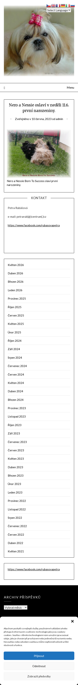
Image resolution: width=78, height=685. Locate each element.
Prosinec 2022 (17, 500)
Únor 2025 (14, 332)
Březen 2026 (15, 281)
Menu (70, 87)
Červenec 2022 (17, 526)
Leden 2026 (15, 290)
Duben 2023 (15, 467)
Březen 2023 (15, 475)
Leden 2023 (15, 492)
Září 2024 (14, 349)
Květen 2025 (16, 323)
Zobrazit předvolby (39, 676)
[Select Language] (58, 10)
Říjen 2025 (14, 307)
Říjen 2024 (14, 340)
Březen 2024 (15, 399)
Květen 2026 (16, 265)
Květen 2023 (16, 458)
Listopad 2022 (17, 509)
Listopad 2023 (17, 416)
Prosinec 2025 (17, 298)
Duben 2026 (15, 273)
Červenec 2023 (17, 442)
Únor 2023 (14, 484)
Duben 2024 (15, 391)
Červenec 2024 (17, 366)
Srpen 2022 (15, 517)
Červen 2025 (16, 315)
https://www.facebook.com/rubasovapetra (34, 225)
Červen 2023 (16, 450)
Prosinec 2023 (17, 408)
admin (59, 119)
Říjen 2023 (14, 425)
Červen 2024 (16, 374)
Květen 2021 (16, 551)
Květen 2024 (16, 382)
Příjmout (39, 656)
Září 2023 (14, 433)
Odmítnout (39, 666)
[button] (72, 621)
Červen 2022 (16, 534)
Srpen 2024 (15, 357)
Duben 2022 (15, 543)
